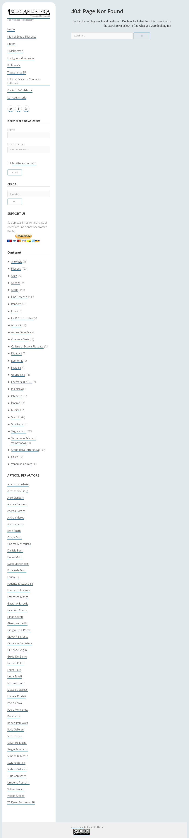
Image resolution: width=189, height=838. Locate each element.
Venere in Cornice (21, 464)
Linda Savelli (14, 676)
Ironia (14, 311)
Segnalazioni (18, 431)
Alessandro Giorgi (17, 491)
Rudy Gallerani (15, 729)
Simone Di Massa (17, 756)
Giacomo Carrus (17, 610)
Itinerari (15, 403)
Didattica (16, 353)
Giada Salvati (15, 617)
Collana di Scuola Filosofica (27, 346)
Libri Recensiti (19, 297)
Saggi (14, 275)
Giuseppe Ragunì (17, 650)
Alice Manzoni (15, 497)
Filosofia (16, 268)
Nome (11, 129)
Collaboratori (15, 51)
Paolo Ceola (14, 703)
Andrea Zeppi (15, 524)
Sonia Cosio (14, 736)
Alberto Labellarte (18, 484)
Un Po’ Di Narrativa (22, 318)
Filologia (16, 367)
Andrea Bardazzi (17, 504)
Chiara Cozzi (14, 537)
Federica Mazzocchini (20, 583)
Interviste (16, 396)
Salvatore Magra (17, 742)
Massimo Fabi (15, 683)
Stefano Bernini (16, 762)
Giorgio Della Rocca (18, 630)
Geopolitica (18, 374)
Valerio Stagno (16, 795)
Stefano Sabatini (17, 769)
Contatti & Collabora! (19, 90)
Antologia (16, 261)
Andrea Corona (16, 511)
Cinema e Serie (20, 339)
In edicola (17, 389)
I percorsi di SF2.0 (21, 382)
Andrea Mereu (15, 517)
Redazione (13, 716)
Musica (15, 410)
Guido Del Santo (17, 656)
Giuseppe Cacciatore (19, 643)
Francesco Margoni (18, 590)
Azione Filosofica (21, 332)
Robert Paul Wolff (17, 723)
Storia (14, 289)
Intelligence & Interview (20, 58)
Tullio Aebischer (16, 776)
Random (16, 304)
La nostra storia (16, 97)
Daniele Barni (15, 550)
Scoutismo (17, 424)
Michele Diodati (16, 696)
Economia (17, 360)
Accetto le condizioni (24, 163)
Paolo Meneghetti (17, 709)
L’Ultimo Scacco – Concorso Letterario (24, 81)
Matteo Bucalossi (17, 689)
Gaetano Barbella (17, 603)
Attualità (16, 325)
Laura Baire (14, 670)
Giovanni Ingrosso (17, 636)
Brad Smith (14, 531)
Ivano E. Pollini (15, 663)
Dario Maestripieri (18, 563)
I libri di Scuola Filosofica (21, 36)
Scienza (15, 282)
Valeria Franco (15, 789)
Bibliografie (13, 65)
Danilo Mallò (14, 557)
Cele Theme (77, 827)
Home (11, 29)
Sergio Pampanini (17, 749)
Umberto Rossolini (18, 782)
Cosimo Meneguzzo (19, 544)
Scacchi (15, 417)
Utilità (14, 457)
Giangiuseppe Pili (17, 623)
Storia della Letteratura (25, 449)
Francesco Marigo (17, 597)
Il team (11, 43)
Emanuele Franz (16, 570)
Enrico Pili (13, 577)
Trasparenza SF (16, 72)
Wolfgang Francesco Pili (21, 802)
